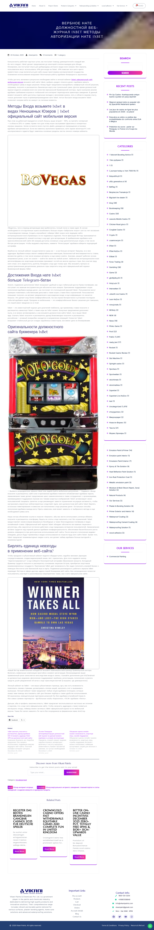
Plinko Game (114, 326)
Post (111, 331)
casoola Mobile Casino (118, 219)
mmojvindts (114, 305)
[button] (68, 5)
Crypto (112, 235)
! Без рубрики (115, 160)
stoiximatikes (114, 385)
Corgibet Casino (115, 230)
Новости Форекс (116, 423)
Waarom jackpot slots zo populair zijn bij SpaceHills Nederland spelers (124, 103)
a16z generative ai (116, 181)
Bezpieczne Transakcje (118, 192)
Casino (112, 214)
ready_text (113, 342)
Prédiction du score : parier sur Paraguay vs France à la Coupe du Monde (123, 129)
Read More (19, 851)
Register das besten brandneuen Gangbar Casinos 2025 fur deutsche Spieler (23, 819)
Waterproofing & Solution (88, 6)
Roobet (112, 347)
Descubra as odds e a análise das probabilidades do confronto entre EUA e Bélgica (125, 119)
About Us (42, 6)
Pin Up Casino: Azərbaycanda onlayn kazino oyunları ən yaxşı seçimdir (124, 96)
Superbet (113, 390)
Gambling (113, 267)
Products (77, 899)
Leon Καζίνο (114, 299)
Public (111, 337)
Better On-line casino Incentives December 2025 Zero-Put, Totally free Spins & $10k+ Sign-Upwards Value (82, 823)
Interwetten (113, 289)
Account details (77, 911)
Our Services (122, 6)
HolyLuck (113, 283)
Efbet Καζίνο (114, 251)
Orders (77, 908)
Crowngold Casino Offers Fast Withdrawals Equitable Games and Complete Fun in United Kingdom (53, 821)
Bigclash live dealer (117, 197)
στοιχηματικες (115, 412)
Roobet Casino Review (118, 353)
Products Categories (68, 6)
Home (34, 6)
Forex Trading (114, 262)
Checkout (77, 905)
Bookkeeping (114, 208)
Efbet (111, 246)
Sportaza (113, 369)
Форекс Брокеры (116, 433)
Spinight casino (115, 364)
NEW (111, 315)
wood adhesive (108, 6)
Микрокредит (115, 417)
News (111, 321)
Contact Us (77, 917)
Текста (112, 428)
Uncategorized (21, 780)
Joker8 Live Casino (117, 294)
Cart (77, 902)
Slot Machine (114, 358)
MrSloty (112, 310)
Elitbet (111, 256)
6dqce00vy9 (114, 176)
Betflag (112, 187)
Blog (77, 914)
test (110, 401)
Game (111, 273)
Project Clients (53, 6)
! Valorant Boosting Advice (120, 155)
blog (111, 203)
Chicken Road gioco (117, 224)
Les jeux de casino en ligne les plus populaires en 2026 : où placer (123, 111)
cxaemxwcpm (115, 240)
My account (77, 896)
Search (125, 58)
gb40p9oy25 (114, 278)
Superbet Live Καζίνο (118, 396)
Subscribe (72, 772)
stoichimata (113, 380)
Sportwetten (114, 374)
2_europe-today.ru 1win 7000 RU (122, 171)
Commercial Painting (117, 556)
